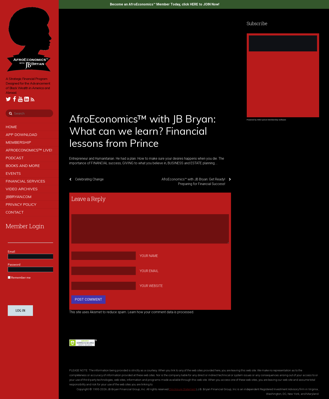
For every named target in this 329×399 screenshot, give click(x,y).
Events (13, 173)
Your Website (151, 286)
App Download (21, 134)
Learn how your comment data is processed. (161, 312)
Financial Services (25, 181)
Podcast (15, 157)
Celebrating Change (86, 179)
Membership (18, 142)
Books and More (23, 165)
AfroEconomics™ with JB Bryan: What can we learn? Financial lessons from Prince (142, 130)
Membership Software (277, 120)
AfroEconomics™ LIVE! (29, 150)
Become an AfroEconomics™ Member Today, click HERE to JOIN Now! (164, 4)
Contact (15, 212)
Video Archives (22, 188)
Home (11, 126)
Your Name (149, 256)
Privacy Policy (21, 204)
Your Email (149, 271)
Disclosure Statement (182, 389)
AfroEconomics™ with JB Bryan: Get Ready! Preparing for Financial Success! (196, 181)
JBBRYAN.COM (18, 196)
